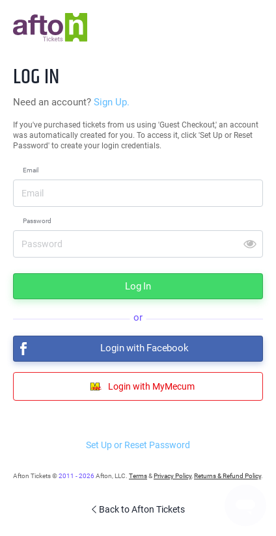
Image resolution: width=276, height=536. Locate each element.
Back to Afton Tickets (138, 509)
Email (30, 170)
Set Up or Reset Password (138, 445)
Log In (138, 286)
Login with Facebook (101, 348)
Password (37, 220)
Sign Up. (112, 102)
